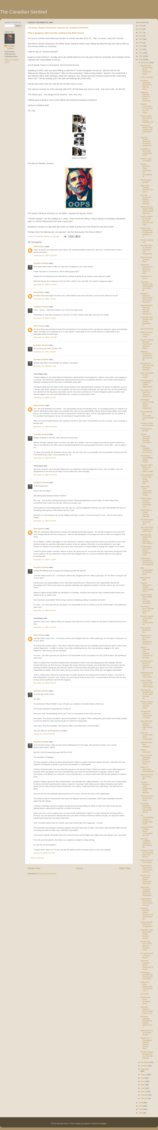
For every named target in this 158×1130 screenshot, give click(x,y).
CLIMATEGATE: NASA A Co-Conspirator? (147, 924)
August (144, 1075)
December (145, 63)
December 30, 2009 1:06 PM (45, 352)
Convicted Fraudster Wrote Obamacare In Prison (147, 965)
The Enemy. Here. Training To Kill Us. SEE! (147, 610)
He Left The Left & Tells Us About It (147, 955)
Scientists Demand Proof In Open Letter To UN (147, 1010)
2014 (141, 43)
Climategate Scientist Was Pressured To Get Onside (147, 976)
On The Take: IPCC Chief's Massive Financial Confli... (146, 946)
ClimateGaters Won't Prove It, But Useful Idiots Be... (146, 869)
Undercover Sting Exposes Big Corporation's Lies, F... (147, 986)
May (143, 1085)
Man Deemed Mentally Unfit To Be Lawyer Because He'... (147, 694)
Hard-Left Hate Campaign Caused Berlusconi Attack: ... (146, 759)
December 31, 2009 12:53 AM (45, 427)
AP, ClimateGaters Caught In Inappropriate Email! (147, 819)
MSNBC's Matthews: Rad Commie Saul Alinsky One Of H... (147, 298)
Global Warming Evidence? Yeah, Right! (147, 675)
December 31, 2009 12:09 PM (45, 475)
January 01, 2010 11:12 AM (44, 853)
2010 (141, 56)
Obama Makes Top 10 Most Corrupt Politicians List (147, 119)
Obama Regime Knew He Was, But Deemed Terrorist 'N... (147, 309)
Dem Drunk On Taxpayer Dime (146, 259)
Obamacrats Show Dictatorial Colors (145, 1000)
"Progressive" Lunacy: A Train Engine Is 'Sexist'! (146, 714)
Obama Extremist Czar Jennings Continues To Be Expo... (147, 652)
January (144, 1098)
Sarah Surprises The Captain (147, 861)
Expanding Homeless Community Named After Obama (146, 808)
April (143, 1088)
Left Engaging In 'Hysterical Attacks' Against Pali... (147, 384)
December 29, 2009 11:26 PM (45, 284)
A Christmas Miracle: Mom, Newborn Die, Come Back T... (147, 130)
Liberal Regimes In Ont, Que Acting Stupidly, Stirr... (147, 479)
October (144, 1066)
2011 (141, 53)
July (143, 1078)
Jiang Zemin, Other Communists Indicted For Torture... (146, 491)
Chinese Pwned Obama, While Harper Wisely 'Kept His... (147, 210)
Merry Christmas (147, 329)
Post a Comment (37, 858)
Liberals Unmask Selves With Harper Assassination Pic (147, 620)
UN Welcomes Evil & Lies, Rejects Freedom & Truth (146, 551)
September (145, 1069)
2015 (141, 39)
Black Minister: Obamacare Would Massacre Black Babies (146, 539)
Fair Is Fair (145, 994)
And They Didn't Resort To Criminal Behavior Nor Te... (147, 665)
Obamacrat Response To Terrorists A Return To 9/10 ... (147, 269)
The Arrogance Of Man (146, 430)
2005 (141, 1113)
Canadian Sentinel (41, 263)
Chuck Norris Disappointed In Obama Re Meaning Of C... (147, 232)
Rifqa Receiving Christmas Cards (147, 334)
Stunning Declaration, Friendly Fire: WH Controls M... (147, 356)
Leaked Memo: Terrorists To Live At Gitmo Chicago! (147, 902)
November (145, 1062)
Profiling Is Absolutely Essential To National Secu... (146, 85)
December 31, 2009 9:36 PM (45, 683)
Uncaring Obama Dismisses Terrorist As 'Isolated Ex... (147, 141)
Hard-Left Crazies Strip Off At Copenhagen (146, 736)
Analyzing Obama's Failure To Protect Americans (146, 96)
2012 (141, 49)
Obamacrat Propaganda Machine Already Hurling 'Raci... (146, 1043)
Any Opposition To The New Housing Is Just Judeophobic (146, 249)
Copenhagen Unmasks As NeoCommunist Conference (147, 561)
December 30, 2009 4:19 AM (45, 318)
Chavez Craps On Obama (146, 160)
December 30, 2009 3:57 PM (45, 366)
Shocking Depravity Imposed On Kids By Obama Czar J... (146, 1022)
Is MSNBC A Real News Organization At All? (146, 152)
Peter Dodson (39, 246)
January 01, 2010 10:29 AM (44, 734)
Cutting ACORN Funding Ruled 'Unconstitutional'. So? (147, 831)
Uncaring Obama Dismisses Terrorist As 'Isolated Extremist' (58, 27)
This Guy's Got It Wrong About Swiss (147, 798)
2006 (141, 1109)
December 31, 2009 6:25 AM (45, 458)
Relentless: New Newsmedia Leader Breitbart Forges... (147, 934)
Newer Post (34, 868)
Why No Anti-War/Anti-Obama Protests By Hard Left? (146, 879)
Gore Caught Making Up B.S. (146, 630)
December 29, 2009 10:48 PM (45, 256)
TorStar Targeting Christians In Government (146, 449)
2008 (141, 1103)
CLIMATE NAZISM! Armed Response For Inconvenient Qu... (147, 914)
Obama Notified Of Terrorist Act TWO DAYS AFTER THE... (147, 221)
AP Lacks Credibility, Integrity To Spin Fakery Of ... (146, 843)
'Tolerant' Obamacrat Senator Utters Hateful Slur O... (147, 587)
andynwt (86, 1123)
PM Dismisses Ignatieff (146, 181)
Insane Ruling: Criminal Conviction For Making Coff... (146, 502)
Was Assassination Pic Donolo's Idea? (147, 571)
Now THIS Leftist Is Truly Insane (147, 375)
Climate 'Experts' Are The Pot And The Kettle (147, 705)
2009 (141, 60)
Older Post (124, 868)
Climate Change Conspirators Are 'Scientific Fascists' (147, 1055)
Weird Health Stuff (146, 579)
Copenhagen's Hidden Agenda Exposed (146, 513)
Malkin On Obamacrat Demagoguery (147, 769)
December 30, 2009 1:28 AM (45, 299)
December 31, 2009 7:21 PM (45, 627)
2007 (141, 1106)
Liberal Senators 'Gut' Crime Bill (147, 777)
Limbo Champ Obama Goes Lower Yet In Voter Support (147, 683)
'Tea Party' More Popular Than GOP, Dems (147, 529)
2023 (141, 26)
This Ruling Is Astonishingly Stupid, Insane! (147, 459)
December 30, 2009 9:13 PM (45, 398)
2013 (141, 46)
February (144, 1095)
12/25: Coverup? (147, 77)
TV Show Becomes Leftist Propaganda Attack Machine (146, 787)
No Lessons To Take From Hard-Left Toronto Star (146, 393)
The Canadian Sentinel (23, 12)
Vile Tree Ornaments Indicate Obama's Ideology (146, 199)
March (143, 1092)
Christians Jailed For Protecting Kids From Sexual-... (147, 854)
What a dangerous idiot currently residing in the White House (55, 33)
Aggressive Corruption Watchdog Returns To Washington (146, 891)
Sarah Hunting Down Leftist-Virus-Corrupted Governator (147, 599)
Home (79, 868)
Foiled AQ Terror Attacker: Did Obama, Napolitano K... (147, 321)
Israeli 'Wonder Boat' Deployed (146, 744)
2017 (141, 32)
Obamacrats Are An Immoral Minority (147, 1033)
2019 (141, 29)
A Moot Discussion (146, 751)
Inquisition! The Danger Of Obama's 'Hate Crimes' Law (147, 725)
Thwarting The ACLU (146, 277)
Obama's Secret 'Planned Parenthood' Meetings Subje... (147, 344)
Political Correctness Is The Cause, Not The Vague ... (147, 108)
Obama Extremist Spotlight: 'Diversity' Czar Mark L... (147, 438)
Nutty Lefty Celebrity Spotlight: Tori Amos (147, 188)
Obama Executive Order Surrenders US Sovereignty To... (146, 170)
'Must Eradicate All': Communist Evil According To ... (147, 416)
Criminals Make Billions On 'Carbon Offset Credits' (147, 468)
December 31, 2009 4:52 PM (45, 610)
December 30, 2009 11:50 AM (45, 337)
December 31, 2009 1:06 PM (45, 521)
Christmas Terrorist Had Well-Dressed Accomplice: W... (147, 286)
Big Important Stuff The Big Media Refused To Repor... (146, 70)
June (143, 1081)
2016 (141, 36)
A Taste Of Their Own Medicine (147, 424)
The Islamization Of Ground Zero (147, 522)
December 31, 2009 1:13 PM (45, 560)
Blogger (103, 1123)
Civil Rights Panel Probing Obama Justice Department (147, 404)
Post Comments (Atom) (47, 874)
